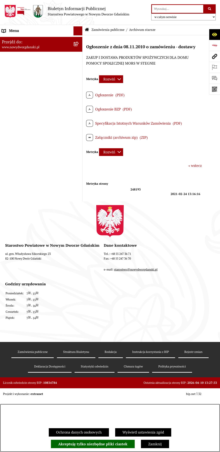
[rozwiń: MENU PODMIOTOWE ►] (79, 40)
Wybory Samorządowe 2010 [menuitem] (24, 198)
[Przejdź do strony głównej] (66, 11)
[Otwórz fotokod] (214, 89)
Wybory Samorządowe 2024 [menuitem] (24, 170)
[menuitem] (41, 40)
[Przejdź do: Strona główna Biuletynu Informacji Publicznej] (87, 30)
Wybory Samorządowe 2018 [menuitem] (24, 179)
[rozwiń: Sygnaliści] (79, 226)
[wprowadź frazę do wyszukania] (177, 9)
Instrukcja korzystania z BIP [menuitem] (24, 143)
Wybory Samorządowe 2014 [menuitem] (24, 189)
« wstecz (195, 165)
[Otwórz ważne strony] (214, 67)
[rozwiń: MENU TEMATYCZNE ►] (79, 50)
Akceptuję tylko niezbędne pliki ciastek (92, 444)
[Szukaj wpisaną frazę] (210, 9)
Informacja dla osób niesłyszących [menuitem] (29, 207)
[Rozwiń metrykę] (111, 79)
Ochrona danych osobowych (79, 432)
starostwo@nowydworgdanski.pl (135, 329)
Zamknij (155, 444)
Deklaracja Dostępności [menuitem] (21, 216)
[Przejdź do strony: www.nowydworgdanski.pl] (214, 56)
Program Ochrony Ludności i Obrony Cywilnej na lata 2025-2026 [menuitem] (31, 237)
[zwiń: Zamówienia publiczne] (79, 60)
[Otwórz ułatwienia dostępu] (214, 34)
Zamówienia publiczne (108, 30)
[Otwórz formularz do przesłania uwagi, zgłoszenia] (214, 78)
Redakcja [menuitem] (9, 152)
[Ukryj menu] (78, 31)
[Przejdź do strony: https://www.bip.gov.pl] (214, 45)
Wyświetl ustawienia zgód (143, 432)
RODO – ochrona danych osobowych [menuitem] (31, 161)
